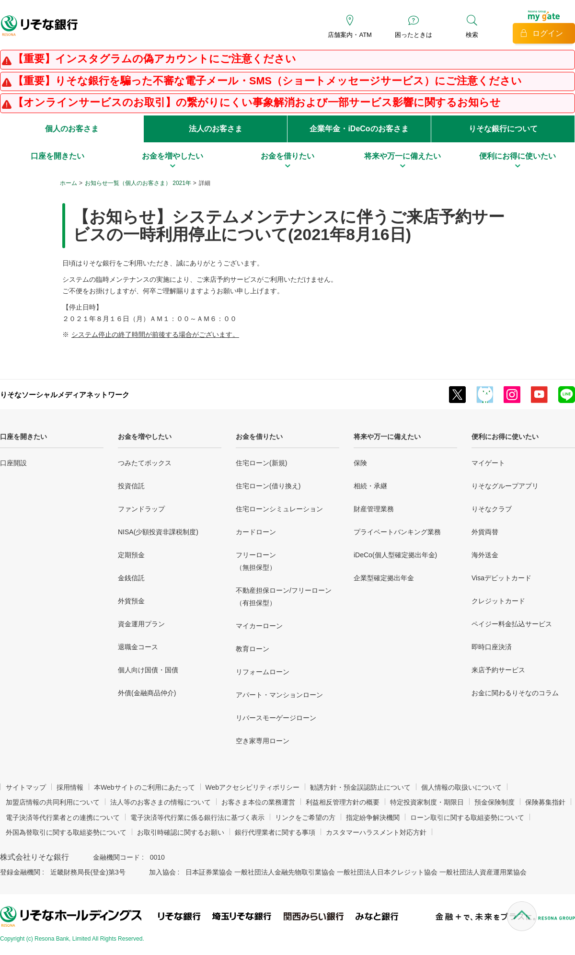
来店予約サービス (498, 670)
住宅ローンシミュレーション (279, 509)
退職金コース (138, 647)
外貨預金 (131, 601)
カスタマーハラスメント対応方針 (376, 832)
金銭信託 (131, 578)
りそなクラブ (492, 509)
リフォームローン (262, 672)
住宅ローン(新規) (261, 463)
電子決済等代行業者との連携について (63, 817)
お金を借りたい (259, 436)
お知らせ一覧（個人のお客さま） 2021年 (138, 183)
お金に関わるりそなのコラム (515, 693)
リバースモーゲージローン (276, 718)
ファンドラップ (141, 509)
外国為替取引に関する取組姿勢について (66, 832)
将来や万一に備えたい (387, 436)
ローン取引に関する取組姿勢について (467, 817)
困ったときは (413, 34)
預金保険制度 (494, 802)
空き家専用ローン (262, 741)
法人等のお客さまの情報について (160, 802)
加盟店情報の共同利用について (53, 802)
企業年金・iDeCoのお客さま (359, 129)
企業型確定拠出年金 (384, 578)
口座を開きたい (23, 436)
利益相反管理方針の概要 (343, 802)
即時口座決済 (492, 647)
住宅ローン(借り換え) (268, 486)
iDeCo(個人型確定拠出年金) (395, 555)
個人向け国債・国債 (148, 670)
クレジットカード (498, 601)
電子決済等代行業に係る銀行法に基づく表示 (197, 817)
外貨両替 (485, 532)
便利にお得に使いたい (505, 436)
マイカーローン (259, 626)
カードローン (256, 532)
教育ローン (252, 649)
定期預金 (131, 555)
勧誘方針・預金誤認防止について (360, 787)
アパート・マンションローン (279, 695)
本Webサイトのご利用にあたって (144, 787)
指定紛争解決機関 (373, 817)
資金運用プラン (141, 624)
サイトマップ (26, 787)
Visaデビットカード (501, 578)
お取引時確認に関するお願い (180, 832)
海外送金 (485, 555)
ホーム (68, 183)
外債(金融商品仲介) (147, 693)
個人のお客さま (72, 129)
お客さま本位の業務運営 (258, 802)
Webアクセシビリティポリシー (253, 787)
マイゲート (488, 463)
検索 (472, 34)
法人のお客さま (215, 129)
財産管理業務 (374, 509)
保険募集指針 (545, 802)
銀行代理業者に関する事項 (275, 832)
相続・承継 (370, 486)
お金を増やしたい (145, 436)
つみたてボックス (145, 463)
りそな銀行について (503, 129)
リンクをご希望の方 (305, 817)
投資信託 (131, 486)
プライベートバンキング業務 (397, 532)
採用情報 (70, 787)
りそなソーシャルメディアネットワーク (64, 395)
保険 (360, 463)
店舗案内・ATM (349, 34)
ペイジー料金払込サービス (512, 624)
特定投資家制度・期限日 (427, 802)
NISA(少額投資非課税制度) (158, 532)
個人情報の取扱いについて (461, 787)
